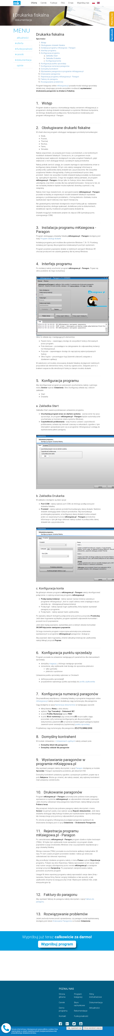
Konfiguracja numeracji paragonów (55, 66)
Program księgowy (78, 995)
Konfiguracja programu (50, 53)
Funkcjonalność (80, 1016)
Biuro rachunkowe (79, 1004)
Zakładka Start (52, 56)
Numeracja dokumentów (65, 705)
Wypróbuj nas (83, 3)
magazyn (53, 664)
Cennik (44, 3)
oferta (20, 43)
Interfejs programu (48, 50)
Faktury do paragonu (49, 79)
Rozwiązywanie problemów (52, 82)
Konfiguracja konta (53, 61)
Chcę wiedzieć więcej (93, 1028)
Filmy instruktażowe (95, 995)
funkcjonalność (24, 48)
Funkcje (53, 3)
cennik (20, 54)
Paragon (79, 768)
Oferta (34, 3)
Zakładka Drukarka (53, 58)
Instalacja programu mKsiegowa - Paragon (58, 48)
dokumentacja (24, 59)
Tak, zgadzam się (74, 1028)
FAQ (63, 3)
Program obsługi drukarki (50, 239)
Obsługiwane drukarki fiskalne (53, 45)
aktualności (23, 37)
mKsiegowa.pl (63, 86)
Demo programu (63, 1009)
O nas (70, 3)
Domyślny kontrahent (49, 69)
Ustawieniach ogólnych (65, 741)
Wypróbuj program (57, 944)
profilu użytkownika (87, 682)
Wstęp (43, 42)
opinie (20, 65)
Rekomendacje (80, 1011)
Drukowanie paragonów (50, 74)
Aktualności (94, 1008)
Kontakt (62, 1016)
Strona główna (62, 995)
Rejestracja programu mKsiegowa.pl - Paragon (60, 77)
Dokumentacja (95, 1002)
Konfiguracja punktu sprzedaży (53, 63)
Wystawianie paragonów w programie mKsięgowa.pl (62, 71)
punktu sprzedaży (82, 724)
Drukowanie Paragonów (62, 921)
